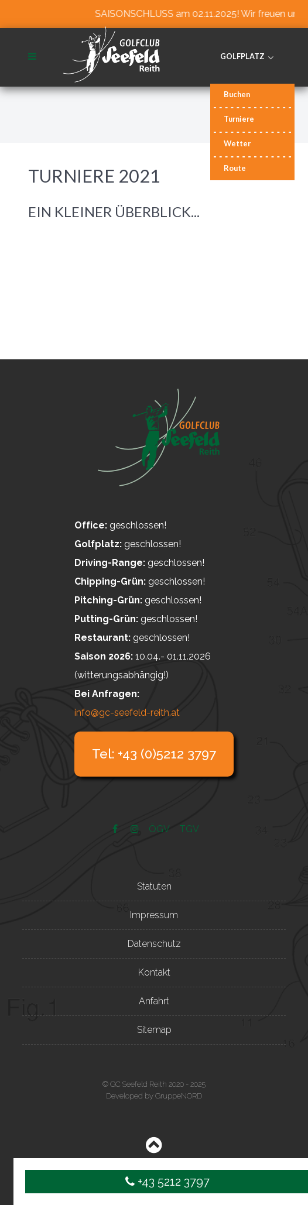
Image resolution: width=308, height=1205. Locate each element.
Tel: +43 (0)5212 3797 (154, 753)
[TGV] (189, 829)
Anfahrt (154, 1001)
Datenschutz (154, 943)
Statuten (154, 886)
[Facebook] (116, 829)
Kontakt (154, 972)
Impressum (154, 915)
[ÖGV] (160, 829)
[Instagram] (136, 829)
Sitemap (154, 1029)
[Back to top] (154, 1147)
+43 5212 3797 (167, 1182)
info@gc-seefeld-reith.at (127, 712)
